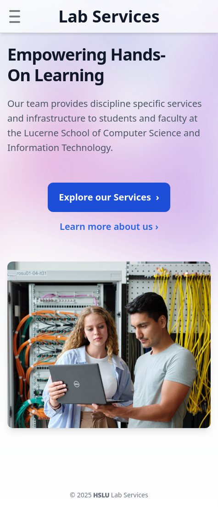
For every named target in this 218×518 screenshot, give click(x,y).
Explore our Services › (109, 197)
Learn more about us (109, 226)
